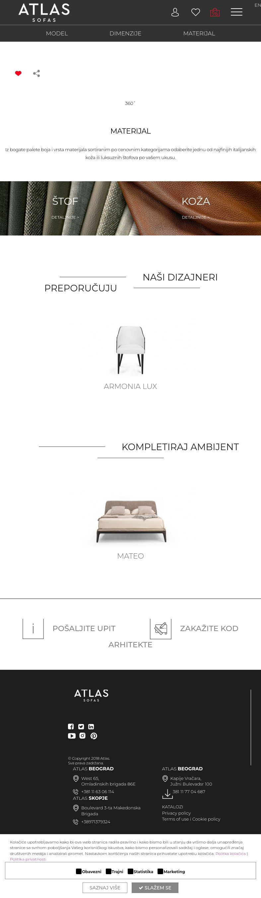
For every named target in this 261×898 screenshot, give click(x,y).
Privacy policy (176, 813)
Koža (195, 207)
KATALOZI (172, 806)
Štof (65, 207)
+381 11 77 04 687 (188, 791)
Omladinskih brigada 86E (108, 784)
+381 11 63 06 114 (97, 791)
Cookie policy (206, 819)
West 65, (90, 778)
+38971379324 (95, 821)
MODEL (57, 33)
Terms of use (175, 819)
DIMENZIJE (125, 33)
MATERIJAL (199, 33)
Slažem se (155, 888)
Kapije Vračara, (186, 778)
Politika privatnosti (28, 859)
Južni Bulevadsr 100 (191, 784)
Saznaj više (105, 888)
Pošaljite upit (69, 628)
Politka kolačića (231, 853)
